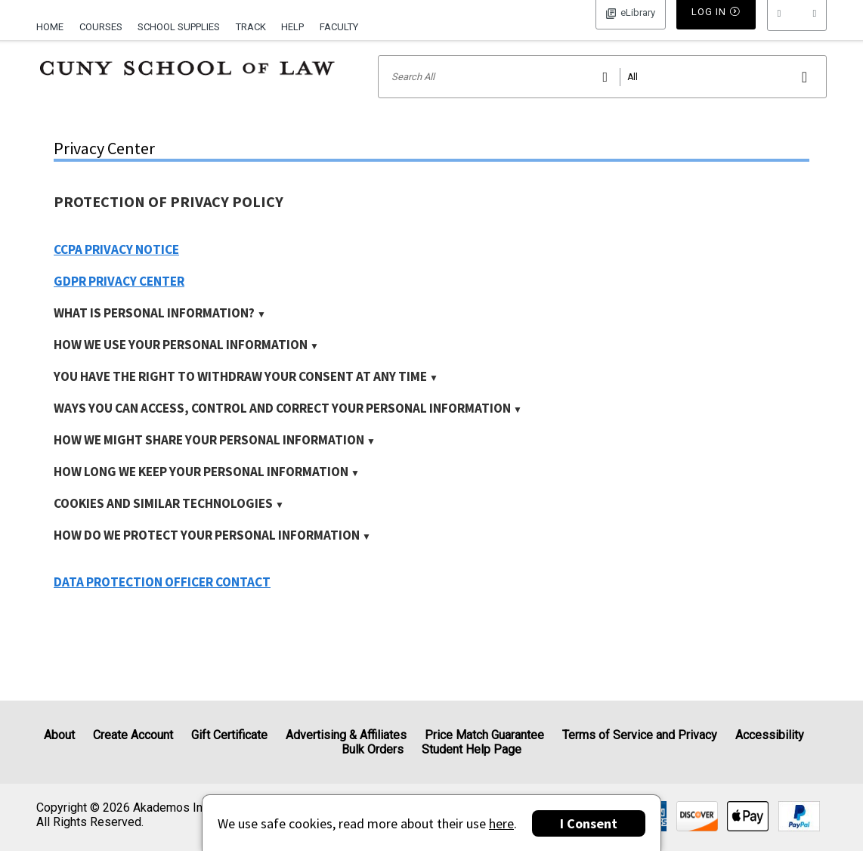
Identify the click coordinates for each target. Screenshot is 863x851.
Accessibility (769, 735)
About (59, 735)
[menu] (797, 26)
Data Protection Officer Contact (162, 601)
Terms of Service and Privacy (639, 735)
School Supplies (179, 26)
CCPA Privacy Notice (116, 269)
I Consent (588, 823)
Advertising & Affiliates (346, 735)
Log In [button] (630, 25)
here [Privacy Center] (501, 823)
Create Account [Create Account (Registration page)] (133, 735)
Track (251, 26)
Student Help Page (471, 749)
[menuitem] (53, 25)
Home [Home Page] (49, 26)
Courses (100, 26)
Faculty (339, 26)
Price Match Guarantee (484, 735)
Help (292, 26)
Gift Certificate (229, 735)
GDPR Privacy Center (119, 300)
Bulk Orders (373, 749)
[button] (797, 26)
